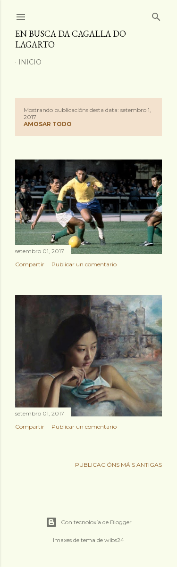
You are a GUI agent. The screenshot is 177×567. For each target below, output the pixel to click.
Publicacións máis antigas (118, 464)
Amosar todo (48, 124)
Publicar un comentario (84, 264)
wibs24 (114, 539)
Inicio (30, 62)
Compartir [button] (29, 264)
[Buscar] (156, 15)
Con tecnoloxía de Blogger (89, 522)
